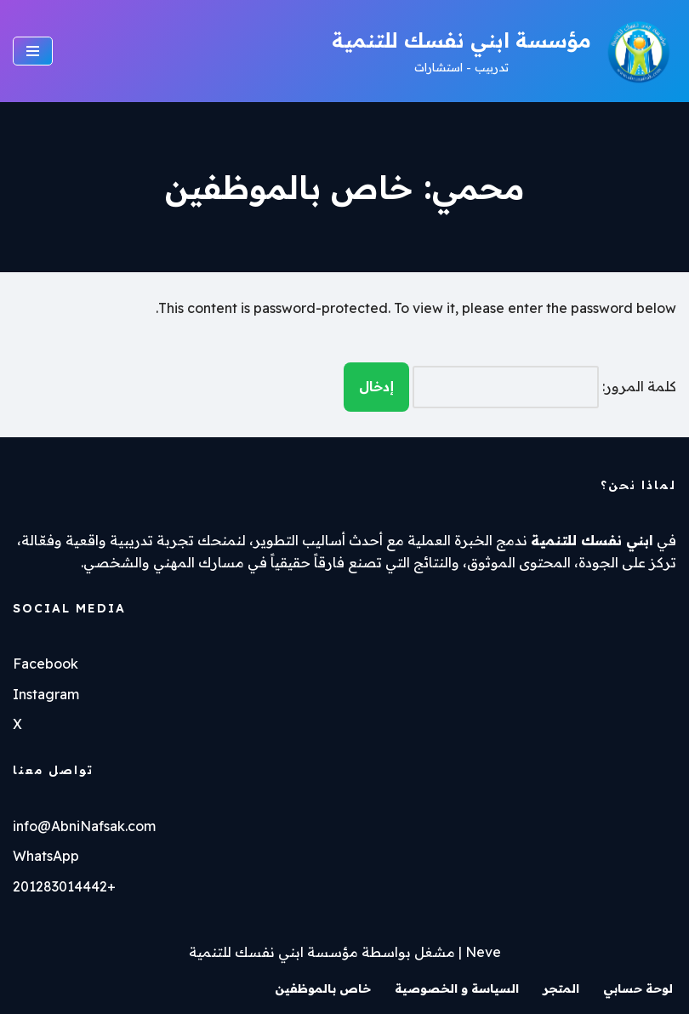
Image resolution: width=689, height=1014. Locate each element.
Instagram (46, 694)
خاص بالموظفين (323, 988)
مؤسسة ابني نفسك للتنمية (273, 951)
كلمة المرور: (544, 387)
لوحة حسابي (638, 988)
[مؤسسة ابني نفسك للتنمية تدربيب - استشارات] (504, 51)
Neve (483, 951)
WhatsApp (46, 855)
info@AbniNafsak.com (84, 826)
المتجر (561, 988)
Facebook (45, 663)
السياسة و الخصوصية (457, 988)
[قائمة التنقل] (33, 51)
